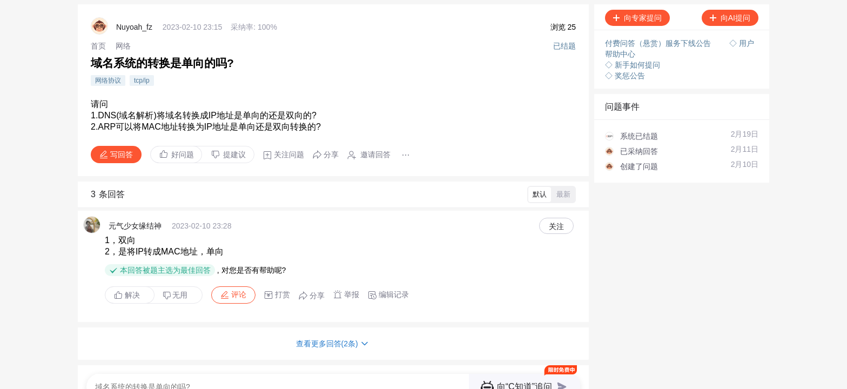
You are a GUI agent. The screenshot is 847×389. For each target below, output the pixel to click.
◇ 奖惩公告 (625, 75)
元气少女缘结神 (135, 226)
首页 (98, 46)
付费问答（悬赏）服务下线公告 (659, 43)
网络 (123, 46)
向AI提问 (730, 18)
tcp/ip (142, 80)
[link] (98, 46)
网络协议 (108, 80)
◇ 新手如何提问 (632, 65)
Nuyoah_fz (134, 27)
